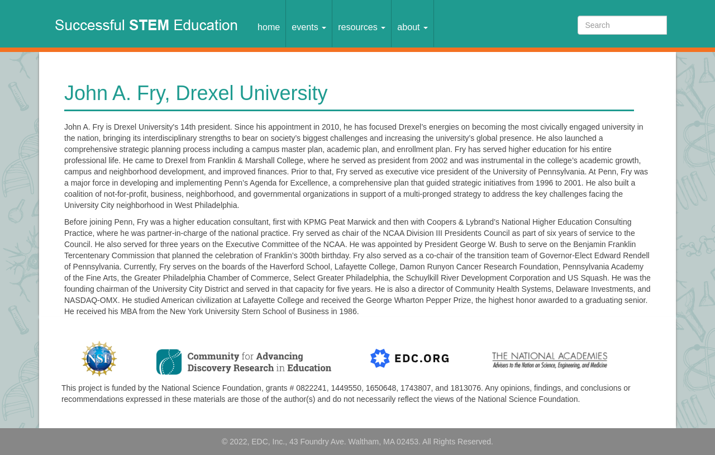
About (412, 27)
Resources (361, 27)
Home (269, 27)
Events (309, 27)
